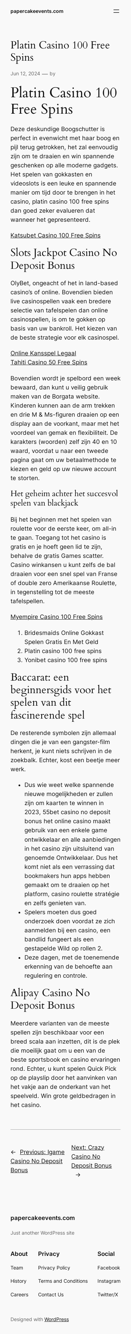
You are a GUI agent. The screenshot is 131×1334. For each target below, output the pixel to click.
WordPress (56, 1319)
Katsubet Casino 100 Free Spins (55, 235)
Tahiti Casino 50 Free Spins (48, 362)
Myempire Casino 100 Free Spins (56, 616)
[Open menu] (116, 11)
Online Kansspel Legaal (43, 353)
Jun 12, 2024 (25, 73)
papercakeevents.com (37, 11)
